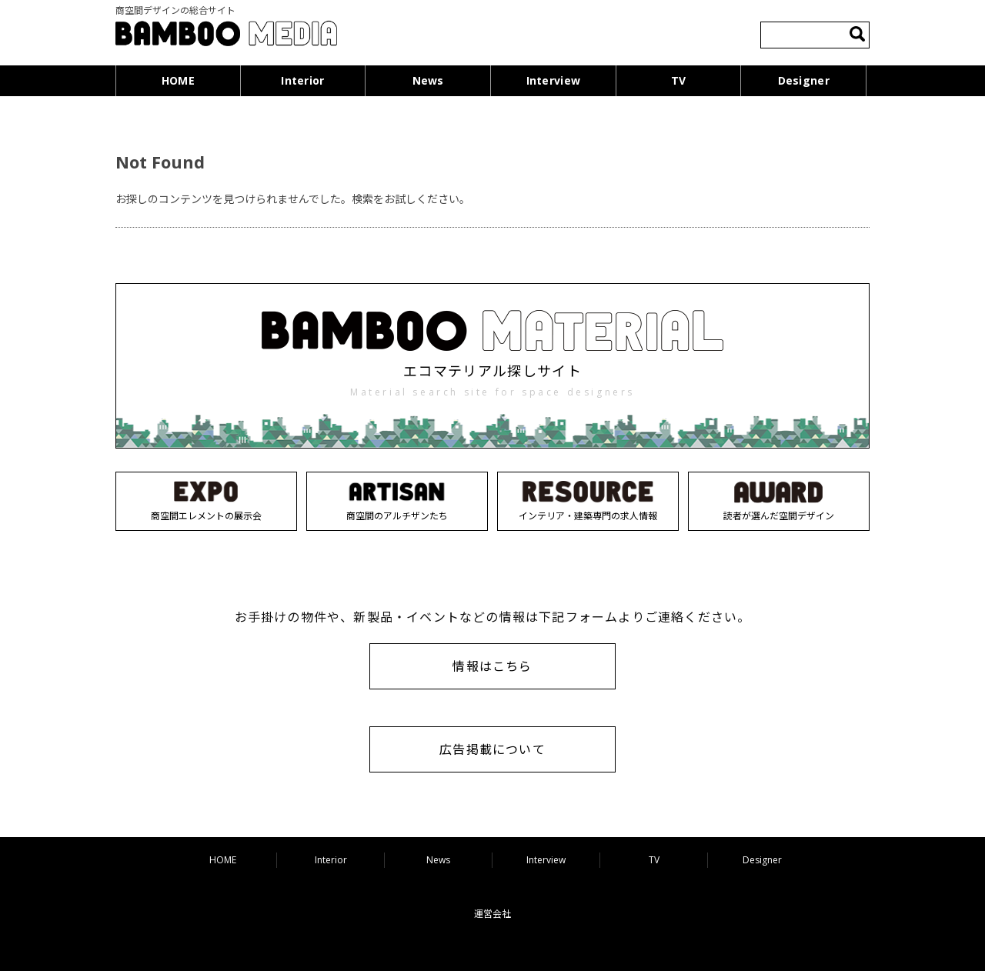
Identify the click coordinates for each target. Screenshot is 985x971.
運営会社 (492, 913)
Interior (302, 80)
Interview (553, 80)
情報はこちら (492, 666)
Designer (804, 80)
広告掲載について (492, 749)
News (428, 80)
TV (678, 80)
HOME (178, 80)
